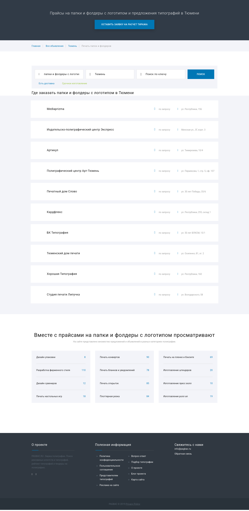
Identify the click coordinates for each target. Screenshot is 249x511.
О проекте (136, 469)
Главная (36, 46)
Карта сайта (138, 480)
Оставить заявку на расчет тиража (124, 24)
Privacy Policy (133, 505)
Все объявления (54, 46)
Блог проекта (138, 475)
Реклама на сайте (109, 486)
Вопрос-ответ (138, 457)
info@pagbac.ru (183, 450)
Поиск (201, 74)
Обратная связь (183, 455)
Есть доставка (46, 83)
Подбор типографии (142, 463)
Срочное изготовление (74, 83)
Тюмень (72, 46)
